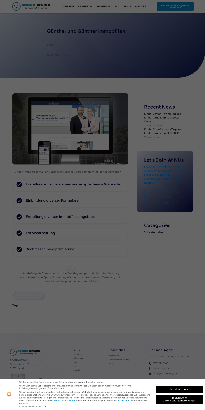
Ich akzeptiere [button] (179, 388)
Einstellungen (123, 400)
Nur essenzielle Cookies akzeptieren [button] (32, 406)
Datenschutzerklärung (63, 400)
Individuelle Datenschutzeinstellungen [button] (179, 399)
